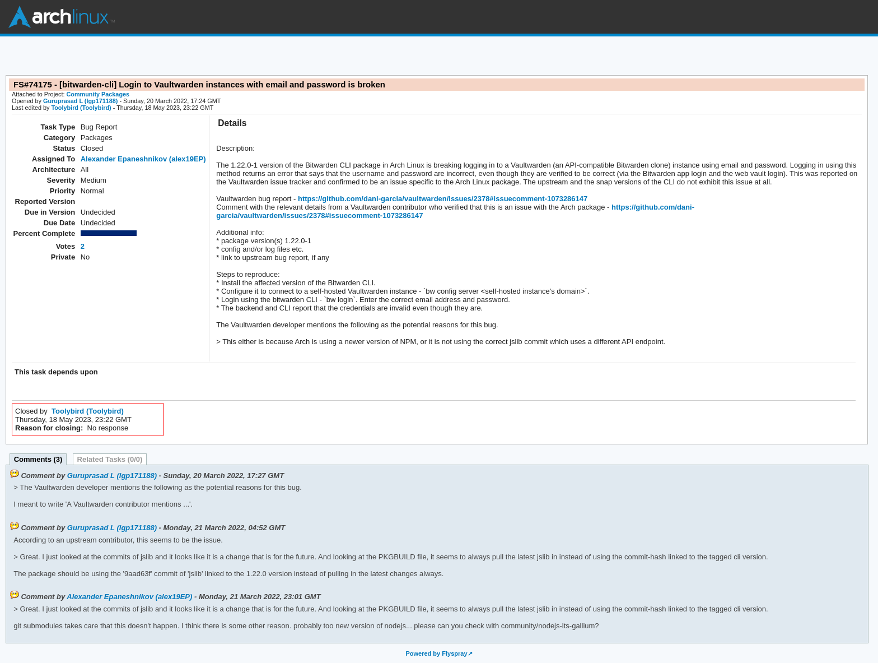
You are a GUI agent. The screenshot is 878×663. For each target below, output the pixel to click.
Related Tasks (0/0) (110, 459)
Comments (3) (38, 459)
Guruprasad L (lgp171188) (80, 101)
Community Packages (98, 94)
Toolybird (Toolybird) (81, 107)
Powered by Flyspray (436, 653)
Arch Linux (61, 17)
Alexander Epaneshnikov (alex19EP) (143, 159)
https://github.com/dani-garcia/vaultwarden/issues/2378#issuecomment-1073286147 (441, 198)
